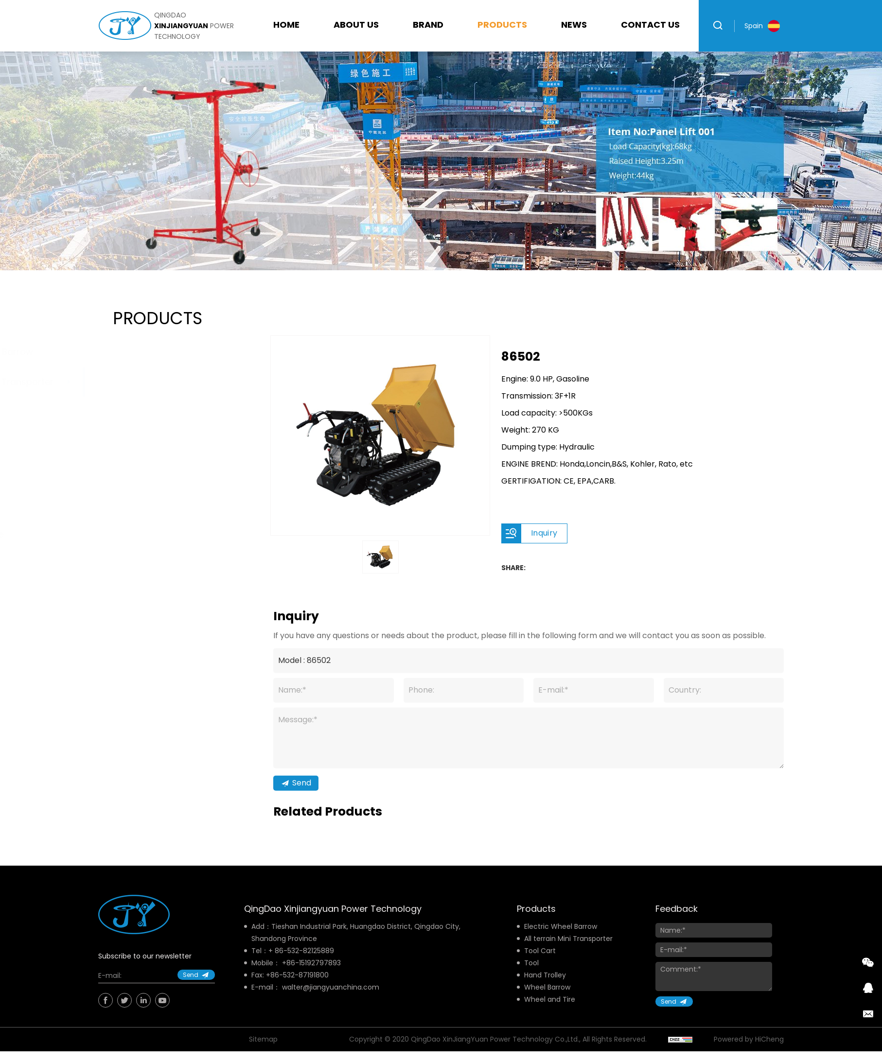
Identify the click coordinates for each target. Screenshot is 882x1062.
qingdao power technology (194, 25)
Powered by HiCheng (749, 1051)
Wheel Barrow (143, 504)
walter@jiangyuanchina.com (330, 999)
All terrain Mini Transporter (170, 382)
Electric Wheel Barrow (160, 352)
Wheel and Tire (145, 534)
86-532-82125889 (304, 962)
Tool (122, 443)
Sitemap (263, 1051)
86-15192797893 (313, 974)
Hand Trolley (140, 473)
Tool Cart (133, 412)
